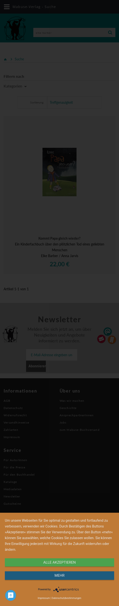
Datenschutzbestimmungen (66, 598)
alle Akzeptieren (59, 562)
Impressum (44, 598)
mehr (60, 575)
